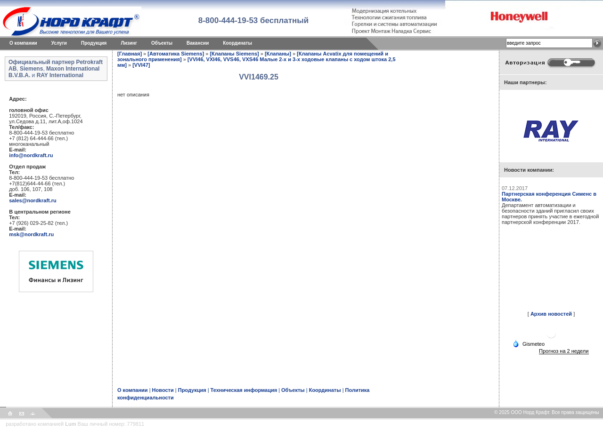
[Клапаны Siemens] (234, 53)
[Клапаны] (278, 53)
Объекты (161, 43)
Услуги (59, 43)
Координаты (237, 43)
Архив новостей (551, 314)
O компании (23, 43)
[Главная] (129, 53)
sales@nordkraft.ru (33, 200)
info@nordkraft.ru (31, 155)
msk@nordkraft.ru (31, 234)
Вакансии (198, 43)
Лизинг (129, 43)
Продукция (93, 43)
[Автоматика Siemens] (175, 53)
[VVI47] (141, 65)
